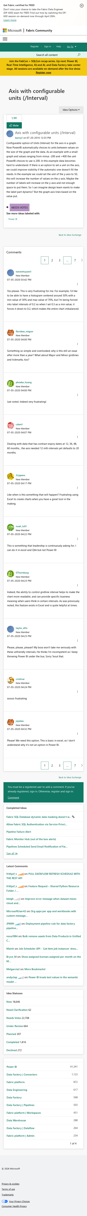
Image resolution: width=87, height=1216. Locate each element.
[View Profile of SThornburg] (22, 572)
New (9, 1001)
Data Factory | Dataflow (20, 1128)
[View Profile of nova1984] (12, 936)
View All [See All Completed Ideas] (12, 853)
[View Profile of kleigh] (10, 898)
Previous (65, 1143)
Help (58, 46)
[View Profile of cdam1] (19, 424)
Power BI (12, 218)
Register (35, 46)
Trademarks (8, 1194)
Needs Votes (19, 207)
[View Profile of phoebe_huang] (24, 382)
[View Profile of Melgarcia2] (13, 969)
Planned (11, 1034)
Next (80, 1143)
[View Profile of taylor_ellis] (21, 628)
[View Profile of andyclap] (11, 977)
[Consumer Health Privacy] (43, 1206)
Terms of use (8, 1189)
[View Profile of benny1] (19, 137)
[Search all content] (58, 55)
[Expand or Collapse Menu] (5, 39)
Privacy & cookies (10, 1183)
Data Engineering (17, 1090)
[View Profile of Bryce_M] (11, 956)
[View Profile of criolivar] (20, 679)
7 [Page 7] (75, 260)
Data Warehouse (16, 1120)
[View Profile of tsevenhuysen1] (23, 271)
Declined (12, 1050)
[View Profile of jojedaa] (20, 720)
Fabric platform (16, 1082)
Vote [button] (15, 125)
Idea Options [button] (70, 109)
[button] (77, 284)
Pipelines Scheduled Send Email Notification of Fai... (37, 846)
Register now (43, 72)
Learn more (9, 20)
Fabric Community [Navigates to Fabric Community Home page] (39, 30)
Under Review (15, 1026)
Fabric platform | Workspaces (24, 1112)
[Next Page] (81, 260)
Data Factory (14, 1097)
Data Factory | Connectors (22, 1074)
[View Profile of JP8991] (10, 923)
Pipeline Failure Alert (18, 831)
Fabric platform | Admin (20, 1135)
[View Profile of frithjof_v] (11, 873)
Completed (13, 1042)
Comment (13, 797)
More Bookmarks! (35, 969)
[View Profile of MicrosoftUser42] (16, 911)
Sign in (47, 46)
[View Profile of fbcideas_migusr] (24, 331)
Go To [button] (70, 46)
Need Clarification (17, 1009)
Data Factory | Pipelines (20, 1105)
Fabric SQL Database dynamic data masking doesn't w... (39, 817)
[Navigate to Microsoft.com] (12, 30)
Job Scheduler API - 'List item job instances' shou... (48, 948)
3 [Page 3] (59, 260)
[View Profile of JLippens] (20, 475)
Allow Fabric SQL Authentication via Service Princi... (36, 824)
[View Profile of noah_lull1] (21, 526)
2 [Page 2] (52, 260)
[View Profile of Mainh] (10, 948)
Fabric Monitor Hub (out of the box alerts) (31, 839)
